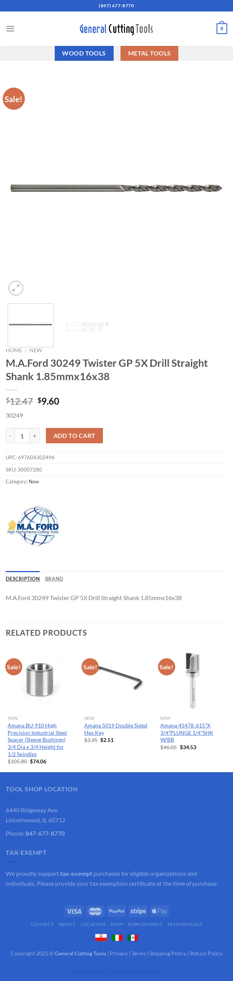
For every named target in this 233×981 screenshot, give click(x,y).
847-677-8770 (45, 833)
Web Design (86, 971)
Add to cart (75, 435)
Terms (139, 953)
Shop (116, 924)
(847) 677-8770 (116, 5)
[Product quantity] (22, 435)
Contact (42, 924)
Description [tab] (23, 579)
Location (93, 924)
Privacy (119, 953)
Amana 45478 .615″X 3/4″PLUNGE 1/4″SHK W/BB (186, 732)
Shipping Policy (168, 953)
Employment (145, 924)
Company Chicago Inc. (134, 971)
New (35, 350)
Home (14, 350)
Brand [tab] (54, 579)
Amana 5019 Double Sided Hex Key (115, 729)
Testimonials (184, 924)
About (67, 924)
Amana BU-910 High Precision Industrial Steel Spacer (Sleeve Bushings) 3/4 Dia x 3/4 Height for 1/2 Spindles (37, 739)
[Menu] (10, 28)
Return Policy (206, 953)
